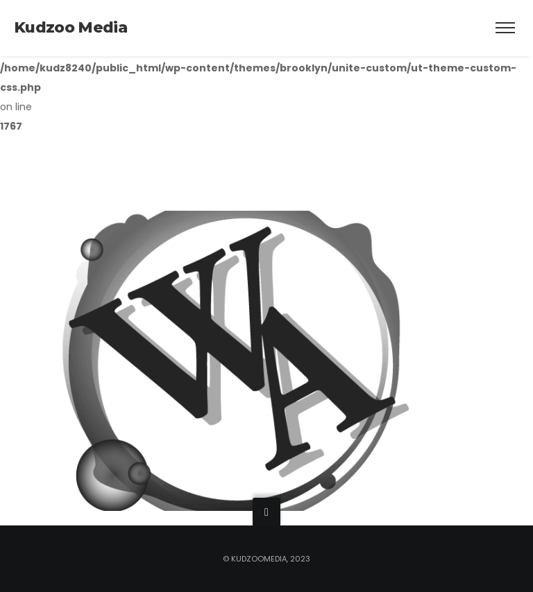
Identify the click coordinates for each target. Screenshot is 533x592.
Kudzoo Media (70, 27)
